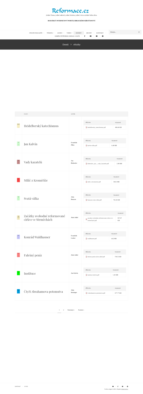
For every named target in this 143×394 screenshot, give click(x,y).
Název (26, 114)
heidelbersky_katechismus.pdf (97, 127)
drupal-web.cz (124, 389)
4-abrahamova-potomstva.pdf (96, 293)
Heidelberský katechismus (41, 126)
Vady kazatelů (33, 162)
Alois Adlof (74, 217)
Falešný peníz (33, 255)
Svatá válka (31, 198)
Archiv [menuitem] (89, 33)
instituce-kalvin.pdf (93, 275)
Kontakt (18, 386)
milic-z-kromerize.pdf (94, 182)
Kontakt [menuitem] (99, 33)
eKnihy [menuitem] (79, 33)
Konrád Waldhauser (37, 237)
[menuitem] (84, 36)
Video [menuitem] (69, 33)
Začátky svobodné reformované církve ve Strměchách (44, 218)
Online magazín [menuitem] (35, 33)
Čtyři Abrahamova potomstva (43, 292)
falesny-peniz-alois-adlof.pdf (96, 256)
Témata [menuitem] (50, 33)
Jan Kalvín (30, 144)
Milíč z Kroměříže (36, 180)
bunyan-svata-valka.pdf (95, 200)
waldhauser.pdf (92, 238)
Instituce (30, 273)
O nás (26, 386)
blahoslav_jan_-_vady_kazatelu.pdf (98, 163)
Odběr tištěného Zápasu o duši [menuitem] (67, 36)
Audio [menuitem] (59, 33)
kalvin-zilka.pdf (92, 145)
